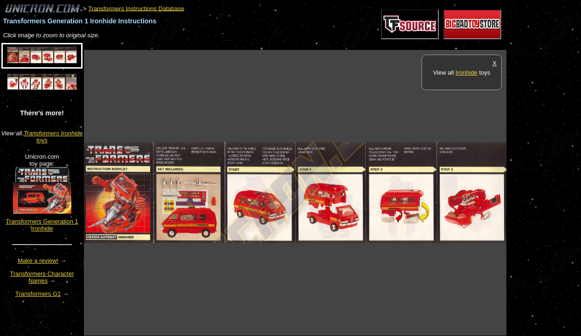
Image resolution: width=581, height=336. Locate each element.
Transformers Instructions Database (136, 8)
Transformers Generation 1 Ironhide (42, 225)
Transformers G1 (38, 293)
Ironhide (466, 72)
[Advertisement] (253, 45)
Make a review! (38, 260)
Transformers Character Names (42, 277)
